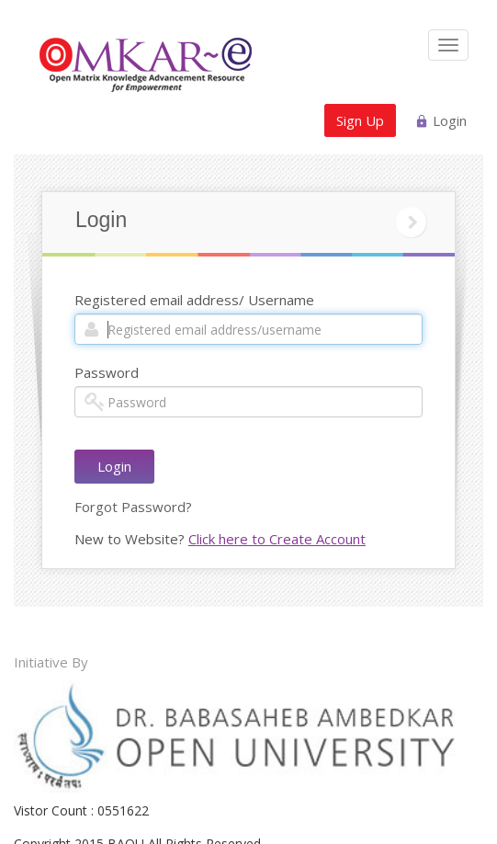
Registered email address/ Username (194, 300)
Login (450, 120)
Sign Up (360, 120)
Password (106, 372)
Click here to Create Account (277, 539)
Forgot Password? (133, 506)
